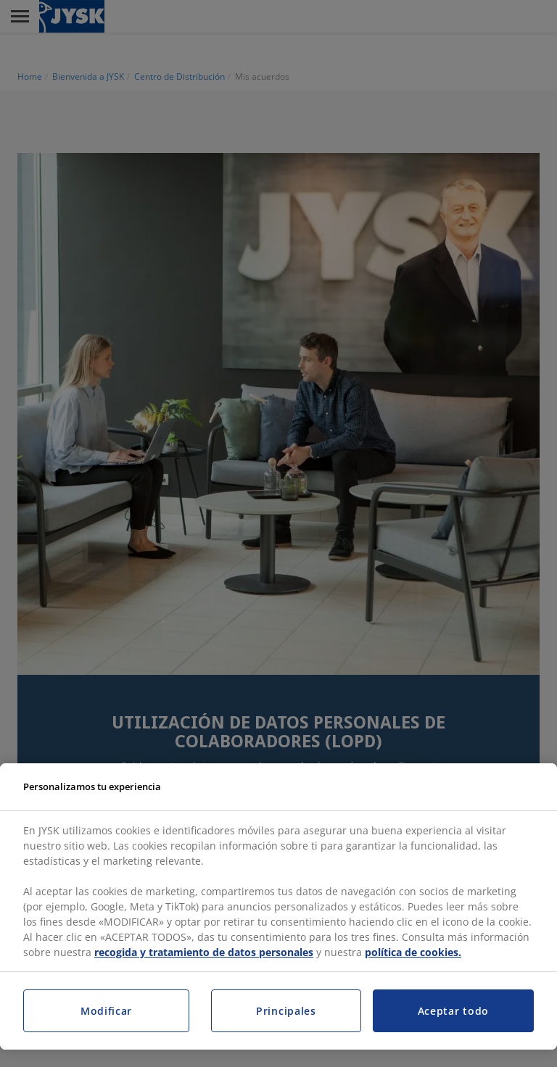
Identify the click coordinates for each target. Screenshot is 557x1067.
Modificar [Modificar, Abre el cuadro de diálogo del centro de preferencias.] (106, 1011)
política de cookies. (413, 952)
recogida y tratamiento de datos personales (203, 952)
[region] (278, 906)
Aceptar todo (453, 1011)
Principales (286, 1011)
